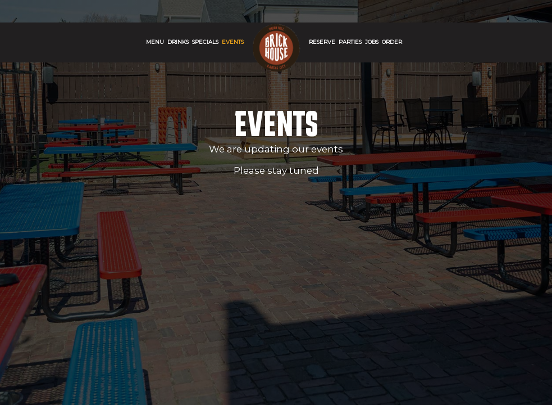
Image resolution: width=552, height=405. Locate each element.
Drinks (178, 42)
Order (392, 42)
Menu (155, 42)
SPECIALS (205, 42)
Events (233, 42)
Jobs (371, 42)
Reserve (322, 42)
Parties (350, 42)
